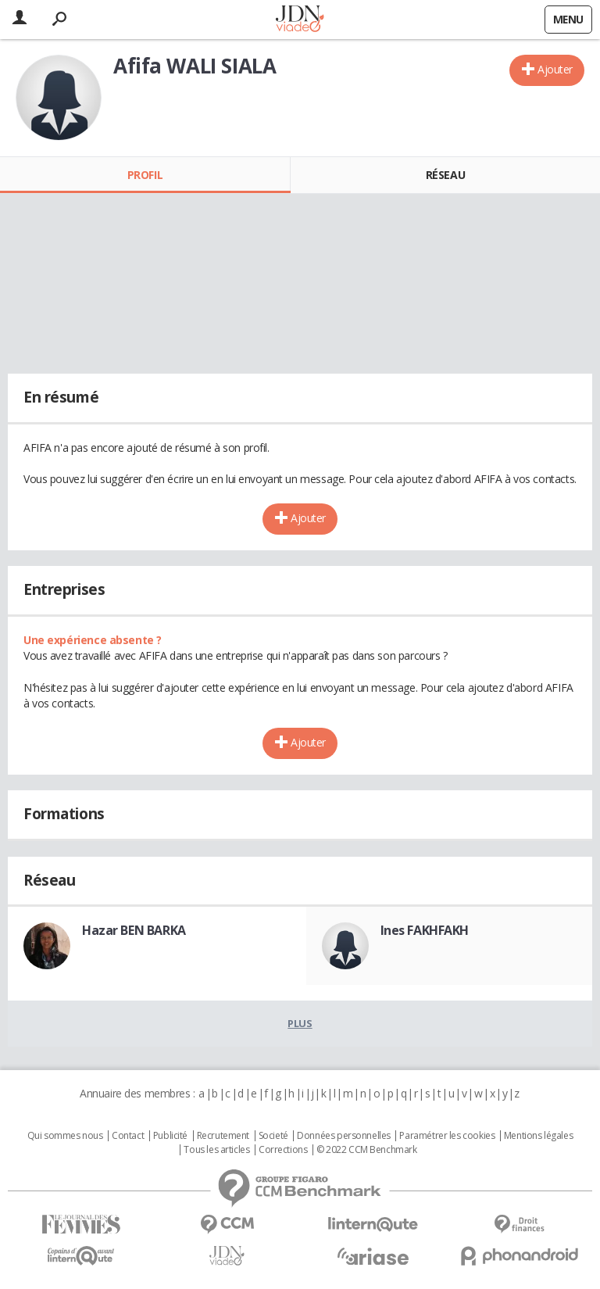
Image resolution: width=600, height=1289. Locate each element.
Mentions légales (538, 1135)
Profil (144, 174)
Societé (273, 1135)
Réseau (445, 174)
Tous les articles (216, 1149)
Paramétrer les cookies (447, 1135)
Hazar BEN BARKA (134, 930)
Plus (300, 1023)
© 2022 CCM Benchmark (366, 1149)
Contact (128, 1135)
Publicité (170, 1135)
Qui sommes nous (65, 1135)
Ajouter (555, 69)
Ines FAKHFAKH (425, 930)
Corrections (283, 1149)
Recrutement (223, 1135)
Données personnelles (344, 1135)
